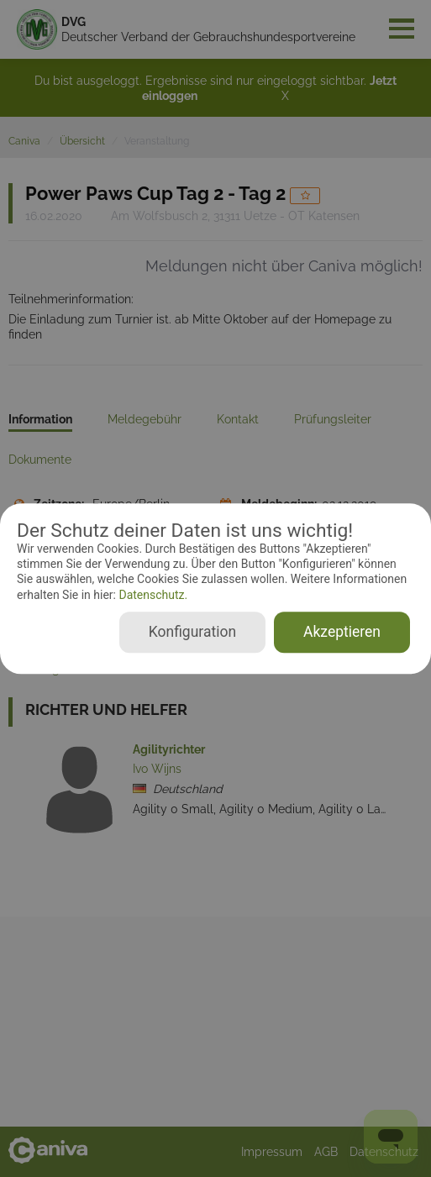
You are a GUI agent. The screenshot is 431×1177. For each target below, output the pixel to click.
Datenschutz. (151, 595)
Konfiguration (192, 631)
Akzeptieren (342, 631)
